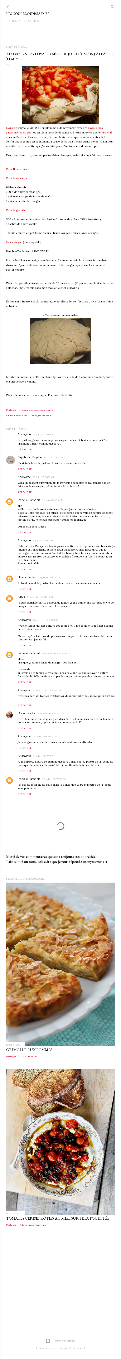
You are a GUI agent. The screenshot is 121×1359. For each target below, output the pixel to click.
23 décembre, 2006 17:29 (50, 713)
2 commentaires (28, 1056)
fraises (17, 415)
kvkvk (25, 415)
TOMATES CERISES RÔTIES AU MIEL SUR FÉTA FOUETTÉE (57, 1218)
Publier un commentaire (32, 1224)
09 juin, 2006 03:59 (43, 434)
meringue (35, 415)
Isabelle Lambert (29, 500)
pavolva (46, 415)
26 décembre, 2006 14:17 (46, 736)
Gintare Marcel (76, 1348)
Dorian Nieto (26, 713)
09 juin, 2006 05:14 (55, 457)
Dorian (10, 128)
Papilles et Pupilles (30, 457)
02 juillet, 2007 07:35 (53, 779)
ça (65, 141)
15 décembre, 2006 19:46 (40, 596)
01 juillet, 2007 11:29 (43, 755)
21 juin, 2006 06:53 (42, 540)
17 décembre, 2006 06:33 (56, 653)
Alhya (21, 597)
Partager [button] (11, 409)
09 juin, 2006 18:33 (52, 500)
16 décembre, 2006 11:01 (45, 620)
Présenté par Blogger (60, 1340)
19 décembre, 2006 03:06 (46, 690)
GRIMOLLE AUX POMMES (29, 1049)
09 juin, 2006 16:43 (43, 477)
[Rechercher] (112, 6)
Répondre (25, 449)
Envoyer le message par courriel (36, 409)
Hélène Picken (27, 577)
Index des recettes (23, 21)
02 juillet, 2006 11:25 (50, 577)
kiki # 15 (107, 132)
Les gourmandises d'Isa (28, 14)
